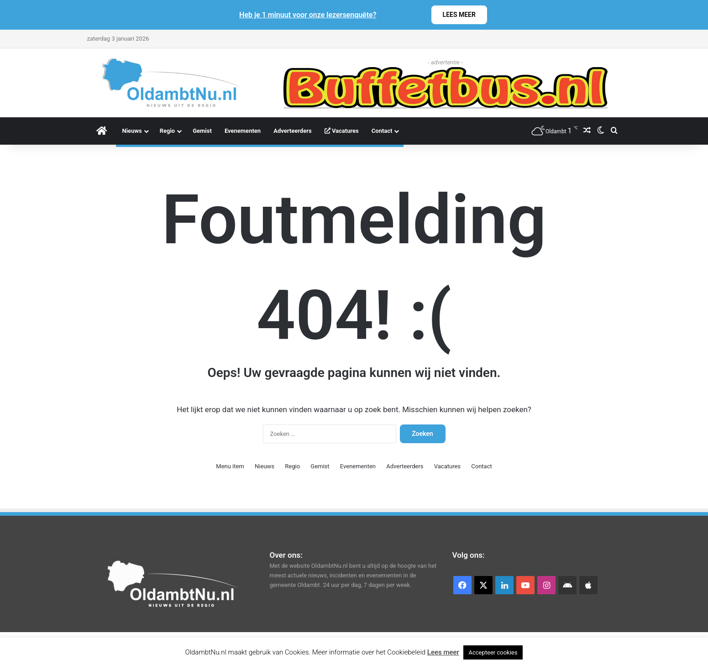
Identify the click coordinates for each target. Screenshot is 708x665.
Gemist (202, 130)
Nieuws (132, 130)
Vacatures (342, 130)
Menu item (230, 466)
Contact (382, 130)
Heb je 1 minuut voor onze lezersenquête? (308, 14)
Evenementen (243, 130)
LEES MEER (459, 14)
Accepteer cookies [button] (493, 652)
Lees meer (443, 652)
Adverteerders (292, 130)
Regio (167, 130)
